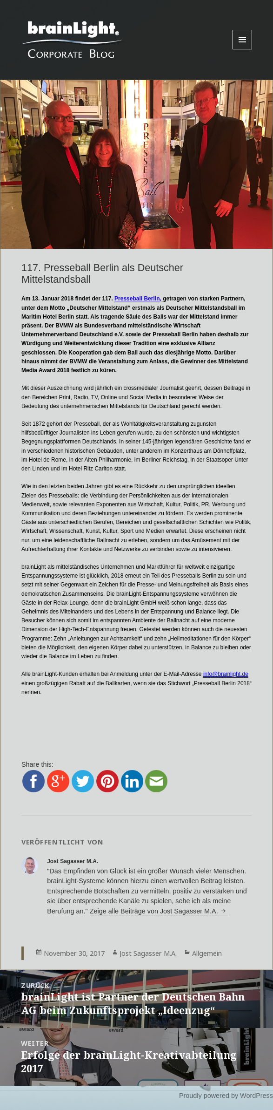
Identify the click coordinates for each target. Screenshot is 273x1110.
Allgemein (207, 953)
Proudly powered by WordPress (226, 1095)
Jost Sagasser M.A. (148, 953)
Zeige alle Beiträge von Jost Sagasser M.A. (155, 911)
